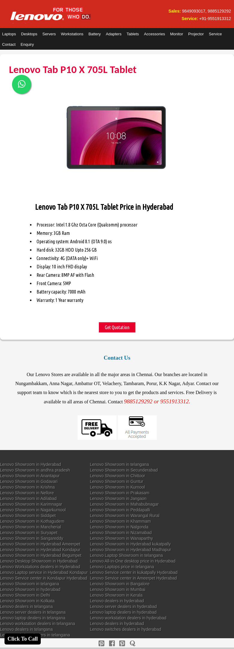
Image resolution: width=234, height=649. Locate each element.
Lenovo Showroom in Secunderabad (124, 470)
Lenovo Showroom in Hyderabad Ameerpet (40, 544)
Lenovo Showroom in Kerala (116, 595)
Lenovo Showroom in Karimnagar (31, 504)
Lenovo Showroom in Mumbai (117, 589)
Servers (49, 34)
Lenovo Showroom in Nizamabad (121, 532)
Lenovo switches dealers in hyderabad (125, 629)
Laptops (9, 34)
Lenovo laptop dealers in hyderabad (123, 612)
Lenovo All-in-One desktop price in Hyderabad (133, 561)
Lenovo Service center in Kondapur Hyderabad (43, 578)
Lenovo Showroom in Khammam (120, 521)
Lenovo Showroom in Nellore (27, 492)
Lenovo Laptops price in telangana (122, 566)
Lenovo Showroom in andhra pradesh (35, 470)
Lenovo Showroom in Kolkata (27, 600)
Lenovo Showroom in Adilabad (28, 498)
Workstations (72, 34)
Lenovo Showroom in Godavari (29, 481)
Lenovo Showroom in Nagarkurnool (33, 509)
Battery (94, 34)
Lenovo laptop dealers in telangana (32, 617)
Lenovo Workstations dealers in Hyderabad (40, 566)
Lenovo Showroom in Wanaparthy (121, 538)
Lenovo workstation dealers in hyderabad (128, 617)
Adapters (113, 34)
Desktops (29, 34)
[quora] (132, 643)
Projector (196, 34)
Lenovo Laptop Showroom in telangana (126, 555)
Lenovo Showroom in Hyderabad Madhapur (130, 549)
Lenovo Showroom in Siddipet (28, 515)
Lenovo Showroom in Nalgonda (119, 527)
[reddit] (122, 643)
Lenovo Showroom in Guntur (116, 481)
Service (215, 34)
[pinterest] (101, 643)
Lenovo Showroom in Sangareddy (31, 538)
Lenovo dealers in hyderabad (117, 600)
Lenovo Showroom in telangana (119, 464)
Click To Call (22, 639)
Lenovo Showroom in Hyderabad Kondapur (40, 549)
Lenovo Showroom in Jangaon (118, 498)
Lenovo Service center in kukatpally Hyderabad (134, 572)
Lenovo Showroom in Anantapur (30, 475)
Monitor (176, 34)
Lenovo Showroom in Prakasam (119, 492)
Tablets (132, 34)
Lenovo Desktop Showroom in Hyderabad (39, 561)
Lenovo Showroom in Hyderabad (30, 464)
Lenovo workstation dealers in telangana (37, 623)
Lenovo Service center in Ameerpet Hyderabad (133, 578)
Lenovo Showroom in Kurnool (117, 487)
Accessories (154, 34)
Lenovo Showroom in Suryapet (28, 532)
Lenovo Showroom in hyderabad (30, 589)
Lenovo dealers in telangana (26, 606)
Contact (9, 44)
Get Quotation (117, 327)
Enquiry (27, 44)
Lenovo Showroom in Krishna (27, 487)
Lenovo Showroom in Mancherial (30, 527)
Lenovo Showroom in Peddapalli (120, 509)
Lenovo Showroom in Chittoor (117, 475)
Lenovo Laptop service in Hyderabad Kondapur (44, 572)
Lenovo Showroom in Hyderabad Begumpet (40, 555)
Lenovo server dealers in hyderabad (123, 606)
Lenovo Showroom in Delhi (25, 595)
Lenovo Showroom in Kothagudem (32, 521)
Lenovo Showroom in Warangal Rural (124, 515)
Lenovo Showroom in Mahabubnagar (124, 504)
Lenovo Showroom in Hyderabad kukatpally (130, 544)
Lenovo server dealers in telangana (33, 612)
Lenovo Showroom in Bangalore (120, 583)
